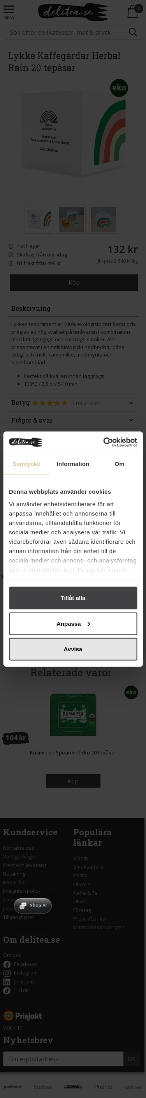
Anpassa (73, 623)
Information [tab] (73, 463)
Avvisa (73, 649)
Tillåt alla (73, 598)
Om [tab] (120, 463)
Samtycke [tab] (26, 463)
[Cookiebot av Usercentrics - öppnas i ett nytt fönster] (104, 442)
